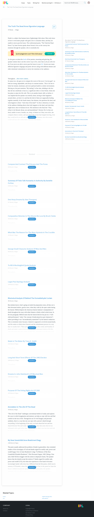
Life (4, 498)
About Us (5, 508)
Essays (24, 3)
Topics (29, 3)
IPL (4, 7)
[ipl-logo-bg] (6, 2)
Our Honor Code (30, 513)
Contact (5, 510)
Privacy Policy (29, 515)
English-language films (47, 496)
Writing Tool (37, 3)
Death (4, 496)
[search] (84, 2)
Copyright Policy (30, 508)
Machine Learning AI (47, 3)
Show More (32, 117)
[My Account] (89, 2)
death (24, 59)
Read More (32, 167)
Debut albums (45, 498)
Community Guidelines (32, 510)
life (42, 64)
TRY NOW (49, 54)
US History (57, 3)
